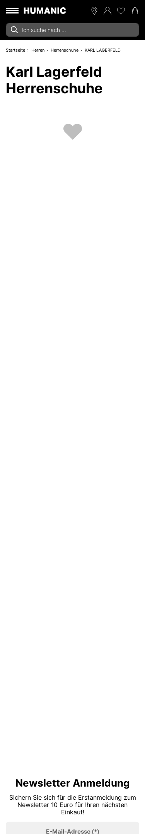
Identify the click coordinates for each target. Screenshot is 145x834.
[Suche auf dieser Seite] (72, 30)
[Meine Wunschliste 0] (121, 11)
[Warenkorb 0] (135, 11)
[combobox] (72, 30)
